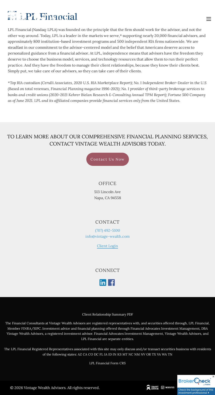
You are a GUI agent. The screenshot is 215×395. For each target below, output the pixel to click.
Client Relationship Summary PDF (107, 314)
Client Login (107, 246)
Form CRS (118, 363)
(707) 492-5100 (107, 230)
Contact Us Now (107, 159)
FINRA (26, 328)
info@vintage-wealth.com (107, 236)
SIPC (37, 328)
